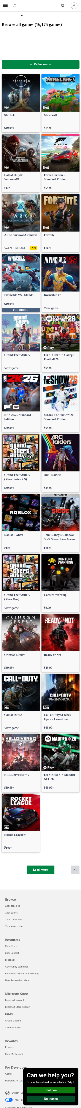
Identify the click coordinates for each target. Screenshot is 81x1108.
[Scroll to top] (75, 870)
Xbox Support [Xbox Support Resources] (12, 952)
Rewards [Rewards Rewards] (9, 1047)
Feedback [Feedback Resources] (10, 959)
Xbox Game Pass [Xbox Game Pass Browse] (13, 919)
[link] (21, 103)
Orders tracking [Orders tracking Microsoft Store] (13, 1020)
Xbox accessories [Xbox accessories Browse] (14, 926)
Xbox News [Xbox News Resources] (11, 946)
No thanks (51, 1099)
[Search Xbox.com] (15, 5)
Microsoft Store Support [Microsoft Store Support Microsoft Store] (17, 1006)
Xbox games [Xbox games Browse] (11, 912)
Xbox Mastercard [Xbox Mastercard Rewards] (14, 1054)
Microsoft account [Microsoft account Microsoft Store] (14, 1000)
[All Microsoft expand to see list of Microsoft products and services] (5, 6)
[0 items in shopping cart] (64, 6)
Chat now (50, 1090)
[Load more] (40, 870)
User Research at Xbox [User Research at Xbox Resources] (17, 980)
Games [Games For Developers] (9, 1073)
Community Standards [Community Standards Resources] (16, 966)
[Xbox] (11, 15)
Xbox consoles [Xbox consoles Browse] (12, 905)
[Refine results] (40, 64)
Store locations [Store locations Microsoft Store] (13, 1027)
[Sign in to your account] (74, 6)
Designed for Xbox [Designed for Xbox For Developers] (14, 1080)
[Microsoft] (40, 3)
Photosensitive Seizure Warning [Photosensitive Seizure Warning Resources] (21, 973)
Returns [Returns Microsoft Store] (9, 1013)
